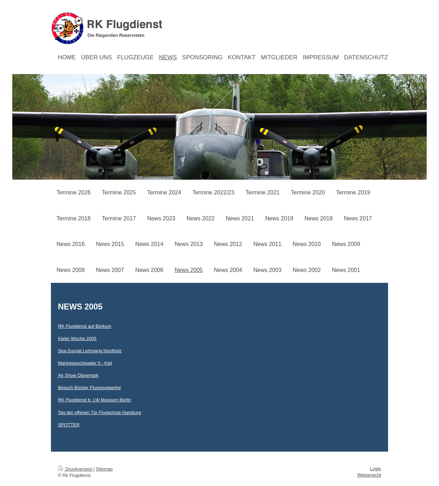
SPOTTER (68, 424)
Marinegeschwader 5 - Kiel (85, 363)
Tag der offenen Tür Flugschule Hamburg (99, 412)
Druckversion (75, 469)
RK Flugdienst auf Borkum (84, 326)
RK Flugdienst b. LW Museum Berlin (94, 399)
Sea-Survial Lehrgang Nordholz (90, 350)
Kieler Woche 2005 (77, 338)
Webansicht (369, 475)
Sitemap (104, 469)
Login (375, 468)
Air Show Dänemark (78, 375)
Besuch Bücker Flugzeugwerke (89, 387)
